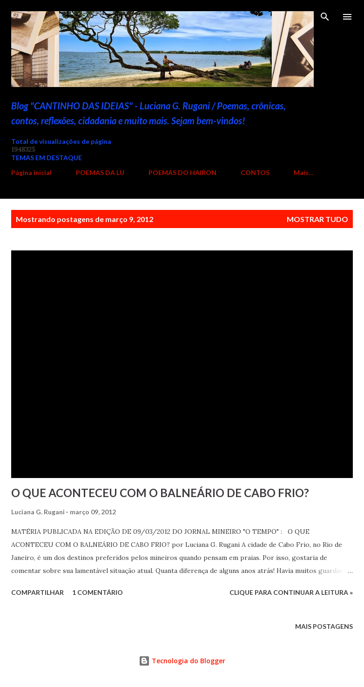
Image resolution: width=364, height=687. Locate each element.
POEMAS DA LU (100, 172)
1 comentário (97, 592)
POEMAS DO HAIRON (182, 172)
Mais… (304, 172)
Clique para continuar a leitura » (291, 592)
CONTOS (255, 172)
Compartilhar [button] (37, 592)
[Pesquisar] (324, 16)
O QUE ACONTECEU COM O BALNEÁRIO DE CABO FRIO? (160, 492)
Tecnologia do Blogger (182, 660)
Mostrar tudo (317, 219)
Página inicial (31, 172)
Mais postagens (324, 626)
